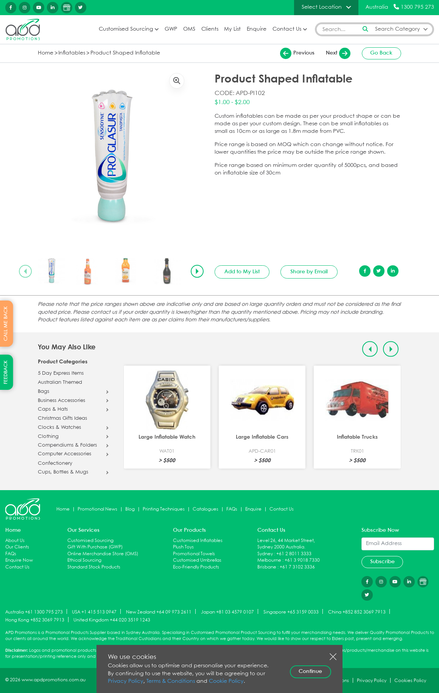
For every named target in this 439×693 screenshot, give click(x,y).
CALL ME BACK (5, 323)
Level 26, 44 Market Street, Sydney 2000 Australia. (286, 544)
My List (232, 29)
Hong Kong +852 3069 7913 (34, 620)
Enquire (256, 29)
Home (45, 53)
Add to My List (242, 271)
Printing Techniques (164, 509)
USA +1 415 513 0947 (94, 612)
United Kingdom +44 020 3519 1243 (111, 620)
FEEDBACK (5, 372)
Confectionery (55, 463)
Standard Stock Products (93, 567)
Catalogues (205, 509)
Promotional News (97, 509)
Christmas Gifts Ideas (62, 418)
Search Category (397, 29)
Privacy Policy (125, 681)
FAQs (231, 509)
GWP (171, 29)
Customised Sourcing (126, 29)
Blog (130, 509)
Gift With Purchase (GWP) (95, 547)
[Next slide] (197, 271)
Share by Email (309, 271)
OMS (189, 29)
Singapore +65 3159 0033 (291, 612)
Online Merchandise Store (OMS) (102, 554)
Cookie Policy (226, 681)
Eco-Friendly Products (196, 567)
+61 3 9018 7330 (302, 560)
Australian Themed (60, 382)
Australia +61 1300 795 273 (34, 612)
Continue (310, 671)
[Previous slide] (25, 271)
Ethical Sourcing (84, 560)
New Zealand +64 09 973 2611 (158, 612)
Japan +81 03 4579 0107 (227, 612)
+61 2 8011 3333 (293, 554)
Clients (209, 29)
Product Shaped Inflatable (125, 53)
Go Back (381, 53)
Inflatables (71, 53)
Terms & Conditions (170, 681)
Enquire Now (19, 560)
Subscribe (382, 561)
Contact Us (286, 29)
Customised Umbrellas (197, 560)
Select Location (322, 7)
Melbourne (269, 560)
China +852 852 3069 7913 (357, 612)
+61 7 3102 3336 (297, 567)
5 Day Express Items (61, 373)
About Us (15, 541)
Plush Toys (183, 547)
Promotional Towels (194, 554)
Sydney (265, 554)
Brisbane (266, 567)
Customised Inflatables (198, 541)
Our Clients (17, 547)
